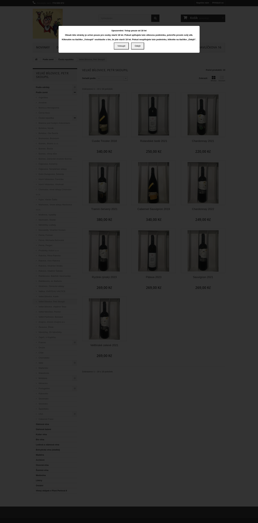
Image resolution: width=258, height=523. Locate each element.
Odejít (138, 46)
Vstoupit (121, 46)
